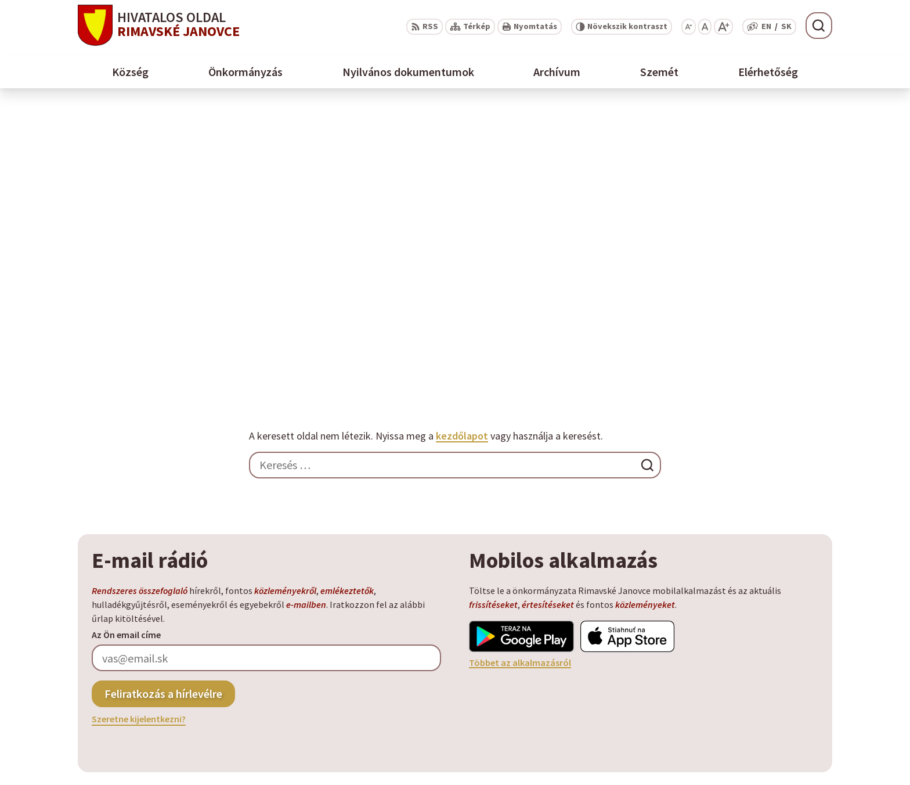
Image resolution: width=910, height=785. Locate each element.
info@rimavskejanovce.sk (776, 722)
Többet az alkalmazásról (520, 378)
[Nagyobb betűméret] (723, 27)
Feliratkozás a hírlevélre (163, 409)
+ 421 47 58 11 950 (758, 680)
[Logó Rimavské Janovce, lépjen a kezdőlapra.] (159, 25)
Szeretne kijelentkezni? (139, 435)
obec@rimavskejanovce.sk (777, 708)
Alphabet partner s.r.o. (209, 623)
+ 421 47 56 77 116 (758, 694)
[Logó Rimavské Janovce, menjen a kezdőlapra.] (208, 587)
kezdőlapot (462, 152)
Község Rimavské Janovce (199, 634)
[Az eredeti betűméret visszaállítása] (705, 27)
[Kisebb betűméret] (688, 27)
